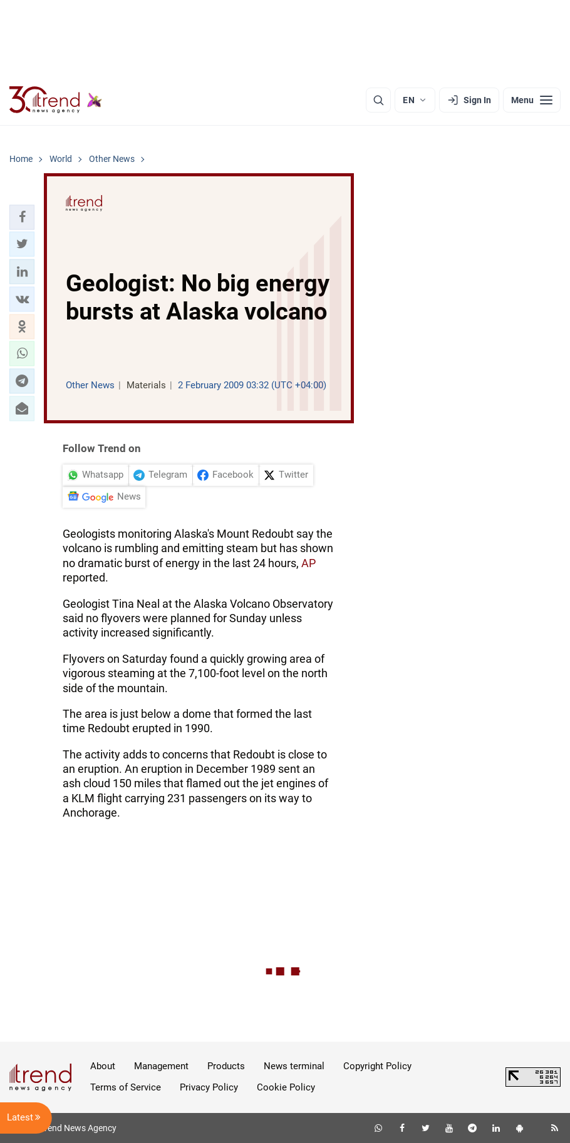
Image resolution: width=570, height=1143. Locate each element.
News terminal (294, 1066)
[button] (22, 217)
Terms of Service (125, 1087)
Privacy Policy (209, 1087)
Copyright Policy (377, 1066)
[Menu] (532, 100)
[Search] (378, 100)
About (102, 1066)
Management (161, 1066)
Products (226, 1066)
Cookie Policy (286, 1087)
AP (308, 563)
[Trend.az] (55, 100)
